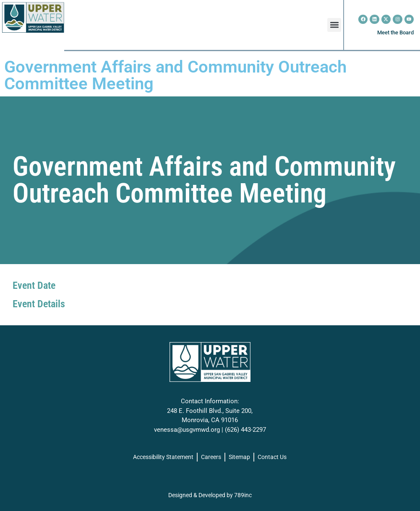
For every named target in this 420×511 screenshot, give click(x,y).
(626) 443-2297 (245, 429)
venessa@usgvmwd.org (187, 429)
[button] (334, 25)
